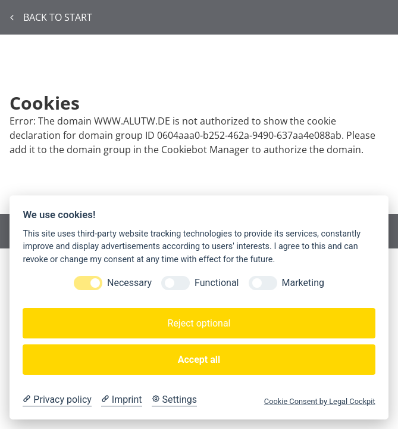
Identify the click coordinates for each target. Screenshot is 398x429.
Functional (217, 282)
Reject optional (198, 323)
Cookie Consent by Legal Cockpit (319, 401)
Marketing (303, 282)
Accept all (199, 359)
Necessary (129, 282)
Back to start (51, 17)
